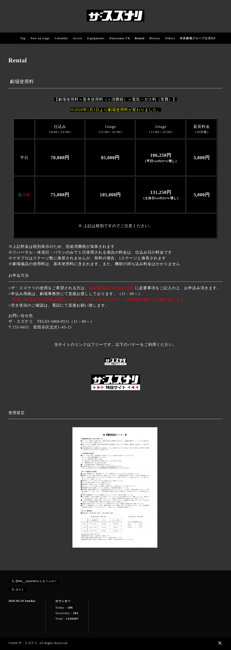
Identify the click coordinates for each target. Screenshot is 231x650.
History (154, 38)
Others (170, 38)
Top (23, 38)
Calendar (61, 38)
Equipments (96, 38)
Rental (139, 38)
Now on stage (40, 38)
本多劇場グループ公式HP (198, 38)
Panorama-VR (119, 38)
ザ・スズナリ (28, 643)
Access (78, 38)
